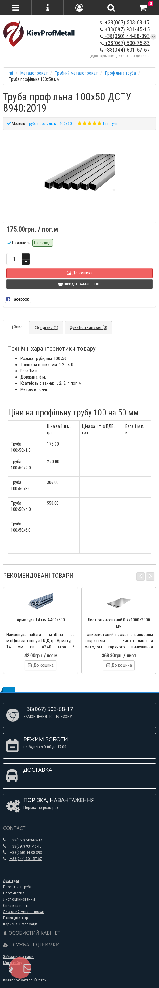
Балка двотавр (15, 917)
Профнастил (13, 893)
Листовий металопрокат (23, 911)
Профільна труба (17, 886)
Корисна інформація (20, 924)
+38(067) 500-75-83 (125, 42)
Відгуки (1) (46, 327)
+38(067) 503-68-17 (125, 22)
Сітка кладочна (16, 905)
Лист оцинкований (19, 899)
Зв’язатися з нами (18, 956)
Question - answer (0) (88, 327)
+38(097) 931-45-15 (125, 29)
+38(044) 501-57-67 (125, 49)
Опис (15, 327)
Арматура (11, 880)
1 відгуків (111, 123)
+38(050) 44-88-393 (125, 36)
